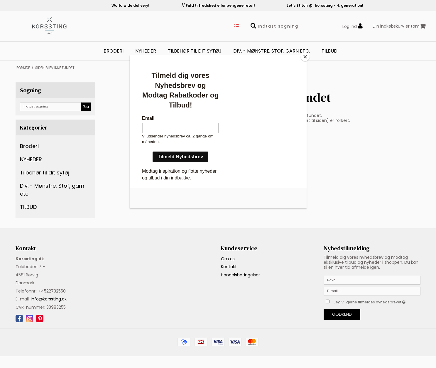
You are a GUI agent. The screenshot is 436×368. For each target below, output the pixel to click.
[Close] (305, 56)
